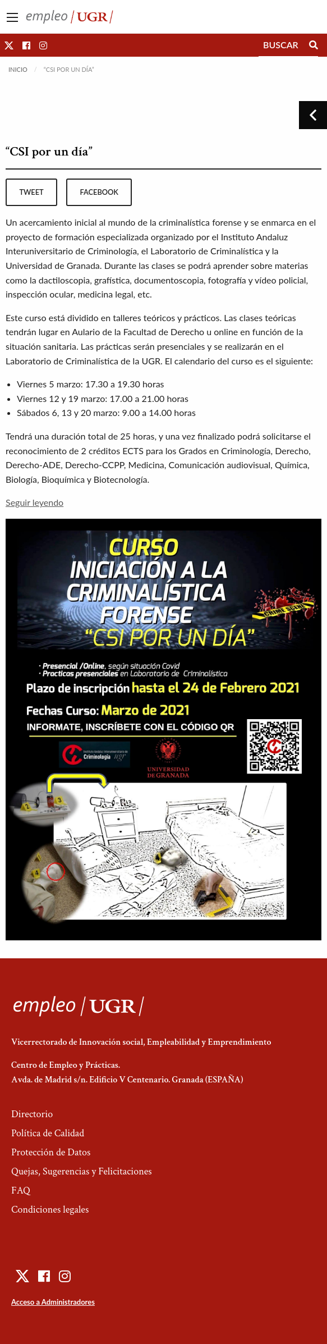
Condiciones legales (50, 1209)
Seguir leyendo (34, 502)
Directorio (32, 1114)
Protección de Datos (50, 1152)
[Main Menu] (12, 17)
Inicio (17, 69)
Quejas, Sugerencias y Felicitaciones (81, 1171)
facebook (99, 192)
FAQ (20, 1190)
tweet (31, 192)
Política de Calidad (47, 1133)
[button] (9, 45)
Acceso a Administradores (53, 1301)
